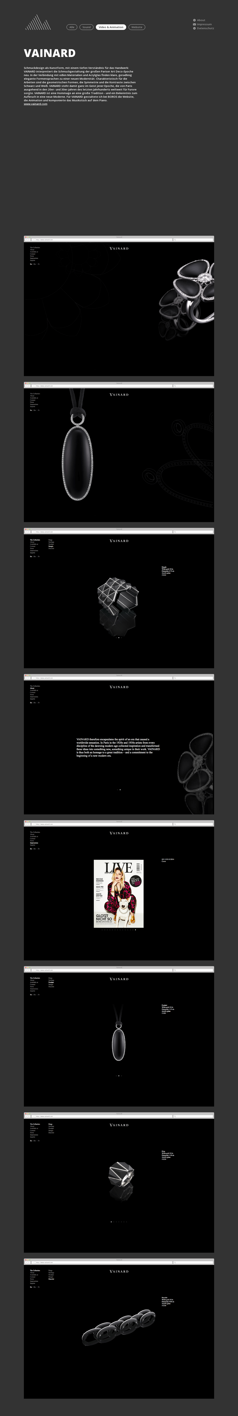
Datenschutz (203, 28)
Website (136, 27)
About (198, 20)
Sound (86, 27)
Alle (71, 27)
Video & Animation (111, 27)
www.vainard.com (35, 104)
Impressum (202, 24)
